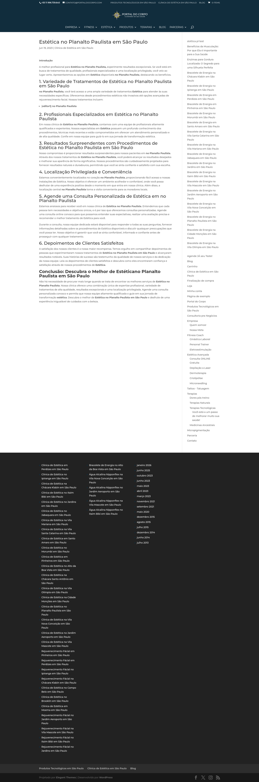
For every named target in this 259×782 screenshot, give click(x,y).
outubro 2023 (145, 475)
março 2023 (144, 496)
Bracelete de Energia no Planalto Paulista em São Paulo (202, 220)
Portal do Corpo (196, 301)
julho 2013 (143, 542)
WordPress (106, 777)
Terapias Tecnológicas (202, 408)
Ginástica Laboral (200, 339)
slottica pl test (195, 41)
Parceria (192, 435)
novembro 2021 (146, 501)
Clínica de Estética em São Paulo (177, 3)
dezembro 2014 (146, 532)
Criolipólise (196, 378)
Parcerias (176, 27)
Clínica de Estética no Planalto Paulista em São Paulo (56, 610)
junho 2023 (143, 480)
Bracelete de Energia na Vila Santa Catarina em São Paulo (203, 135)
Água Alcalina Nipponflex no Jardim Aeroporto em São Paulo (106, 491)
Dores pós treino (199, 397)
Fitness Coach (195, 335)
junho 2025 (143, 470)
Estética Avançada (198, 354)
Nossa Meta (196, 330)
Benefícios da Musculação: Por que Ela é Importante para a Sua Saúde (202, 50)
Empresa (71, 27)
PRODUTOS (126, 27)
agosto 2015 (144, 522)
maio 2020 (143, 511)
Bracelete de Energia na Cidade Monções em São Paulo (201, 233)
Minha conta (194, 291)
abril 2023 (142, 491)
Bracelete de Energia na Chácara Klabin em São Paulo (201, 76)
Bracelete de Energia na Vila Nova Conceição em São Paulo (201, 207)
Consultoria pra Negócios (202, 315)
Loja (189, 285)
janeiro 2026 (144, 465)
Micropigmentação (198, 430)
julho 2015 (143, 527)
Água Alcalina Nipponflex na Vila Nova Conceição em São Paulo (106, 478)
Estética (106, 27)
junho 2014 (143, 537)
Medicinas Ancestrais (202, 425)
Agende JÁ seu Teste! (199, 256)
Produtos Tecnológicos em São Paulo (133, 3)
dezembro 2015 (146, 516)
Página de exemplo (198, 296)
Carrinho (192, 266)
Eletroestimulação (200, 349)
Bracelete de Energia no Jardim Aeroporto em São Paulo (202, 194)
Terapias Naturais (200, 402)
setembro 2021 (145, 506)
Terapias (146, 27)
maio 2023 (143, 486)
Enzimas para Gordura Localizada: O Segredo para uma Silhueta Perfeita (203, 63)
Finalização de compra (200, 280)
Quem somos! (198, 325)
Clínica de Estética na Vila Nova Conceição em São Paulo (57, 623)
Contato (192, 440)
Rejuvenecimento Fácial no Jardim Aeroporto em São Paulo (58, 719)
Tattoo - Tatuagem (198, 388)
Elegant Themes (66, 777)
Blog (202, 3)
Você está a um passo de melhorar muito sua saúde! (205, 416)
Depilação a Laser (200, 367)
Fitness (89, 27)
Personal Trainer (199, 344)
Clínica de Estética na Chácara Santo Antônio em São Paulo (57, 579)
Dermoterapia (198, 373)
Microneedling (198, 383)
